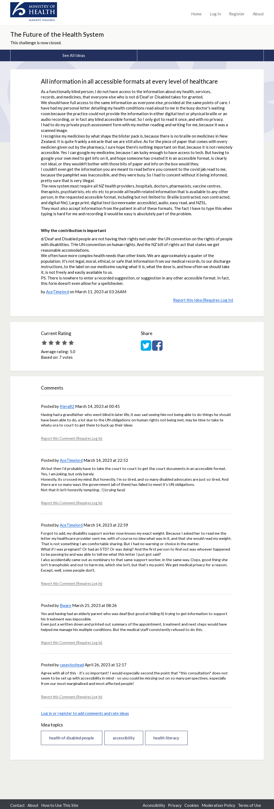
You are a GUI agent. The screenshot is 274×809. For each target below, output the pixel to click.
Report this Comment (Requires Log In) (71, 438)
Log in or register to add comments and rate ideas (85, 713)
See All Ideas (73, 55)
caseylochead (72, 664)
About (258, 13)
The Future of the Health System (57, 34)
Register (237, 13)
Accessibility (154, 805)
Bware (65, 605)
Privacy (175, 805)
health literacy (166, 737)
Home (196, 13)
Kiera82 (67, 406)
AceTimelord (57, 291)
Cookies (191, 805)
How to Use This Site (59, 805)
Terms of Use (249, 805)
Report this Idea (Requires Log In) (203, 300)
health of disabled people (71, 737)
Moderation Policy (218, 805)
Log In (215, 13)
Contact (17, 805)
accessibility (124, 737)
